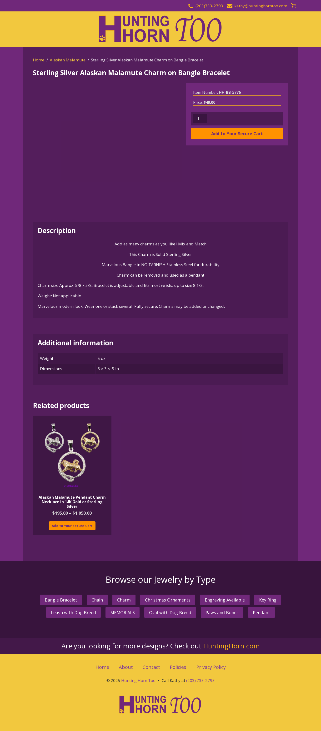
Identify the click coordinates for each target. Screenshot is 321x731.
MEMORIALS (122, 612)
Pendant (261, 612)
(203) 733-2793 (200, 680)
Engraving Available (225, 600)
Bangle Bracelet (61, 600)
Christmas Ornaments (168, 600)
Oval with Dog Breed (170, 612)
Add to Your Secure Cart (237, 133)
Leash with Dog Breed (73, 612)
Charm (124, 600)
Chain (97, 600)
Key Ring (267, 600)
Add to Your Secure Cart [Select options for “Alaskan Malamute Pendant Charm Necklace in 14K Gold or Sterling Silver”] (72, 525)
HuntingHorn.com (231, 645)
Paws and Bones (222, 612)
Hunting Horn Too (138, 680)
